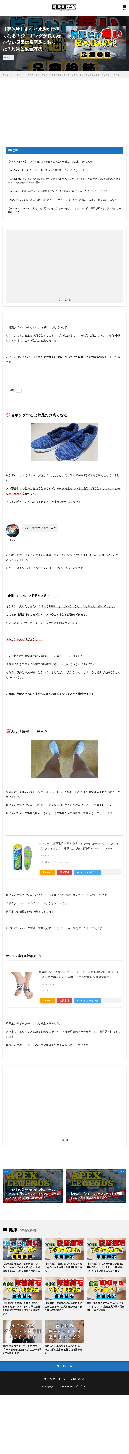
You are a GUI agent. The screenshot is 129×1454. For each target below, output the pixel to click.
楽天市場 (64, 872)
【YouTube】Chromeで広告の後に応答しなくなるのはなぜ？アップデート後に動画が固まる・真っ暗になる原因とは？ (64, 210)
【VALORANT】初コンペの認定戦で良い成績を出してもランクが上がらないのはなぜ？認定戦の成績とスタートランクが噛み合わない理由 (64, 180)
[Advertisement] (64, 111)
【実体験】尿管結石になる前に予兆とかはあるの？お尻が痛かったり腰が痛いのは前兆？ (63, 1306)
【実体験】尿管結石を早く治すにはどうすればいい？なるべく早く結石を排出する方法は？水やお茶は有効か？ (21, 1308)
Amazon (47, 872)
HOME (8, 75)
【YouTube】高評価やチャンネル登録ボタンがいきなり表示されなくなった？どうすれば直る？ (58, 191)
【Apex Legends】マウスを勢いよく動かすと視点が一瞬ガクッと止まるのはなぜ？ (51, 161)
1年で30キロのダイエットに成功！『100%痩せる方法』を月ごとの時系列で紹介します (22, 1349)
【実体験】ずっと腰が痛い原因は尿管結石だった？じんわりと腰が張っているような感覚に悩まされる (105, 1267)
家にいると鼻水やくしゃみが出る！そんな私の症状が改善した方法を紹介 (63, 1349)
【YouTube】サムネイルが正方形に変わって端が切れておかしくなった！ (46, 170)
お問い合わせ (78, 1379)
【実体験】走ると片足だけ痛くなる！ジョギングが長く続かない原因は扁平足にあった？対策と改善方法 (73, 75)
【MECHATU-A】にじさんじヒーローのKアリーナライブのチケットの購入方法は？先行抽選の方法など (62, 199)
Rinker (52, 855)
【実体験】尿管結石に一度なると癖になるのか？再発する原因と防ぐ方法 (63, 1267)
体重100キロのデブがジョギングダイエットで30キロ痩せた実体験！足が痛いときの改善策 (106, 1306)
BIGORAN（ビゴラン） (75, 1386)
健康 (9, 57)
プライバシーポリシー (56, 1379)
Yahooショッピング (87, 872)
